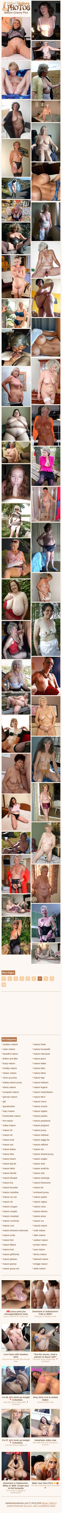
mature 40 (7, 1135)
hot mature (7, 1121)
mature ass (7, 1144)
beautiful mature (10, 1054)
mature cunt (8, 1225)
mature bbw (8, 1154)
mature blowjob (9, 1178)
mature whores (40, 1211)
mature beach (9, 1159)
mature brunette (10, 1187)
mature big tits (9, 1163)
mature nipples (39, 1111)
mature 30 (7, 1130)
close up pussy (9, 1077)
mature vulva (39, 1206)
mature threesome (41, 1183)
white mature (39, 1268)
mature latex (38, 1068)
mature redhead (40, 1135)
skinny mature (39, 1254)
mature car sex (9, 1197)
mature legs (38, 1077)
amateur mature (10, 1044)
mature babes (9, 1149)
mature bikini (8, 1168)
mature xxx (38, 1221)
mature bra (7, 1183)
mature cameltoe (10, 1192)
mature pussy (39, 1130)
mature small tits (40, 1168)
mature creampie (10, 1216)
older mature (38, 1235)
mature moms (39, 1101)
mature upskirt (39, 1197)
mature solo (38, 1173)
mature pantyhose (41, 1121)
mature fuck (8, 1249)
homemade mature (11, 1116)
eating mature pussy (12, 1082)
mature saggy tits (41, 1140)
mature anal (8, 1140)
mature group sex (10, 1268)
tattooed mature (40, 1259)
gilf (4, 1101)
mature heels (39, 1044)
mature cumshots (10, 1221)
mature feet (8, 1240)
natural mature (39, 1225)
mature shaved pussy (43, 1154)
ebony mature (9, 1087)
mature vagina (39, 1202)
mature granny (9, 1264)
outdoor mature (40, 1240)
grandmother (8, 1106)
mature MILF (39, 1097)
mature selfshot (40, 1144)
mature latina (39, 1073)
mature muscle (39, 1106)
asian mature (8, 1049)
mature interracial (41, 1054)
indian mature (9, 1125)
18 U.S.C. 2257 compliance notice (39, 1505)
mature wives (39, 1216)
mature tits (37, 1187)
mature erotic (8, 1235)
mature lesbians (40, 1082)
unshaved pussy (40, 1192)
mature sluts (38, 1163)
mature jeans (39, 1058)
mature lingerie (40, 1087)
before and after (10, 1058)
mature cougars (10, 1206)
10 (4, 984)
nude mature (38, 1230)
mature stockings (41, 1178)
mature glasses (9, 1259)
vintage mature (40, 1264)
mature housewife (41, 1049)
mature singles (39, 1159)
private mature (39, 1245)
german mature (9, 1097)
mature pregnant (40, 1125)
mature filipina (9, 1245)
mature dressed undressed (15, 1230)
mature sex (38, 1149)
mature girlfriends (10, 1254)
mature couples (9, 1211)
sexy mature (38, 1249)
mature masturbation (42, 1092)
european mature (10, 1092)
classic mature (9, 1073)
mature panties (40, 1116)
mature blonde (9, 1173)
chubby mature (9, 1068)
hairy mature (8, 1111)
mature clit (7, 1202)
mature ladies (39, 1063)
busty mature (8, 1063)
